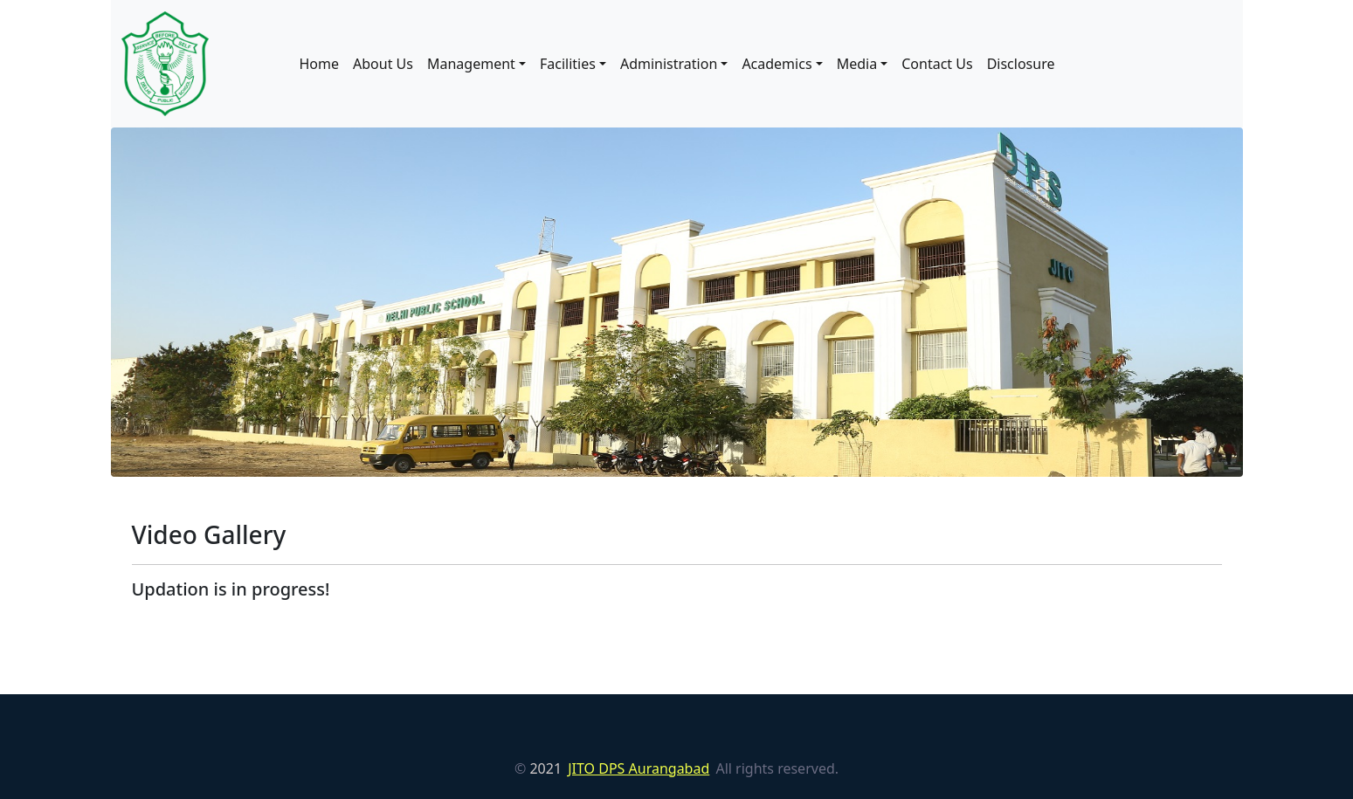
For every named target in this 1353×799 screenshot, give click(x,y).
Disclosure (1021, 63)
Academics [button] (776, 63)
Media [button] (857, 63)
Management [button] (471, 63)
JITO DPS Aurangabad (638, 768)
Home (320, 63)
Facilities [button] (568, 63)
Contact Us (936, 63)
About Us (383, 63)
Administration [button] (668, 63)
